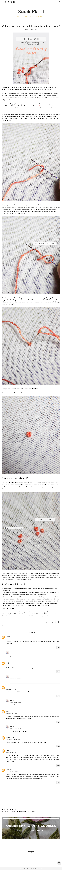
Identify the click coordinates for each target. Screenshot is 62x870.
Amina (12, 652)
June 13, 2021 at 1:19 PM (11, 752)
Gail (7, 711)
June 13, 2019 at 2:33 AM (15, 702)
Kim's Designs (10, 687)
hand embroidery (10, 625)
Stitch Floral (31, 12)
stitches (18, 625)
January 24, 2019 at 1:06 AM (12, 638)
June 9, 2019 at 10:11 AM (11, 689)
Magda (8, 663)
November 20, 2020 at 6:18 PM (13, 739)
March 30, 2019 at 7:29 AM (12, 665)
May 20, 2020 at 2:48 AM (15, 728)
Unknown (9, 769)
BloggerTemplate (38, 868)
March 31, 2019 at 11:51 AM (15, 678)
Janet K (8, 750)
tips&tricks (25, 625)
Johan (8, 636)
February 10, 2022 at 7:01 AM (12, 771)
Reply (58, 647)
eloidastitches (10, 737)
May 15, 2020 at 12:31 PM (11, 713)
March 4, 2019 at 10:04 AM (16, 654)
